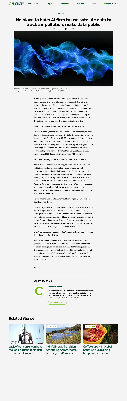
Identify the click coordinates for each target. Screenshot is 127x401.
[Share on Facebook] (47, 271)
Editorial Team (59, 30)
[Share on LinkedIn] (35, 271)
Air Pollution (63, 14)
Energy (49, 4)
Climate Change (33, 4)
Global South (90, 327)
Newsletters (81, 4)
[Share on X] (41, 271)
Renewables (52, 327)
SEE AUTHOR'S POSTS (57, 304)
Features (65, 4)
